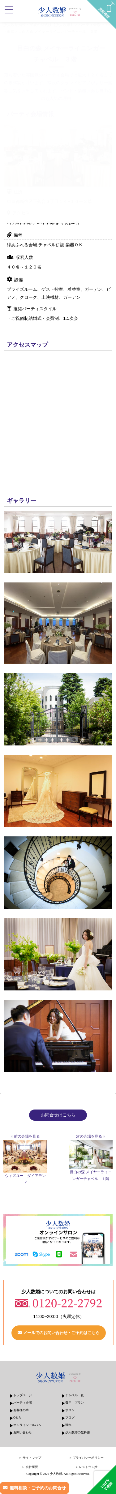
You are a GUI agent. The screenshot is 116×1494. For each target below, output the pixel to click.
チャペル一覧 (74, 1395)
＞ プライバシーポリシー (86, 1457)
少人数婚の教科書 (77, 1432)
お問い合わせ (22, 1432)
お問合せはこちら (58, 1114)
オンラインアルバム (27, 1425)
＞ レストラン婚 (86, 1467)
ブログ (70, 1417)
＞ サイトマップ (30, 1457)
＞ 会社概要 (30, 1467)
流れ (68, 1425)
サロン (70, 1410)
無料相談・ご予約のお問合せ (38, 1487)
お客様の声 (21, 1410)
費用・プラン (74, 1402)
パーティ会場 (22, 1402)
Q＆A (17, 1417)
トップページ (22, 1395)
